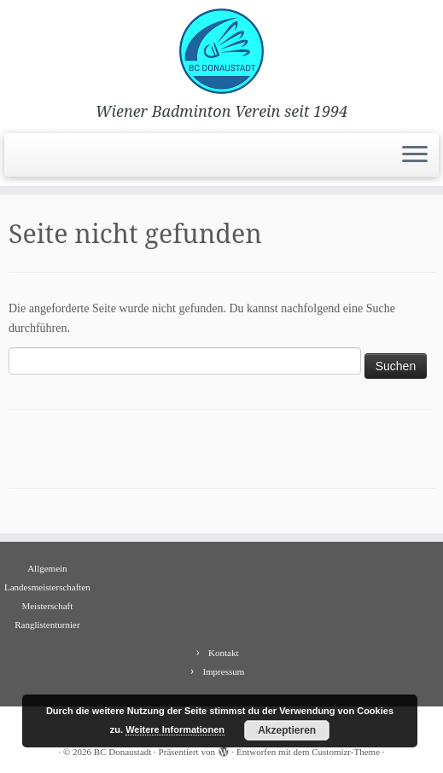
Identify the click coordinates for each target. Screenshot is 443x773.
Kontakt (223, 653)
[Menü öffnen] (415, 155)
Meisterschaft (47, 606)
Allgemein (47, 568)
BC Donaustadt (123, 752)
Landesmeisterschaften (47, 587)
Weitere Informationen (174, 729)
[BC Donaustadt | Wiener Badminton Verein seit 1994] (221, 51)
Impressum (223, 671)
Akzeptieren (287, 730)
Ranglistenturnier (47, 624)
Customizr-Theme (346, 752)
